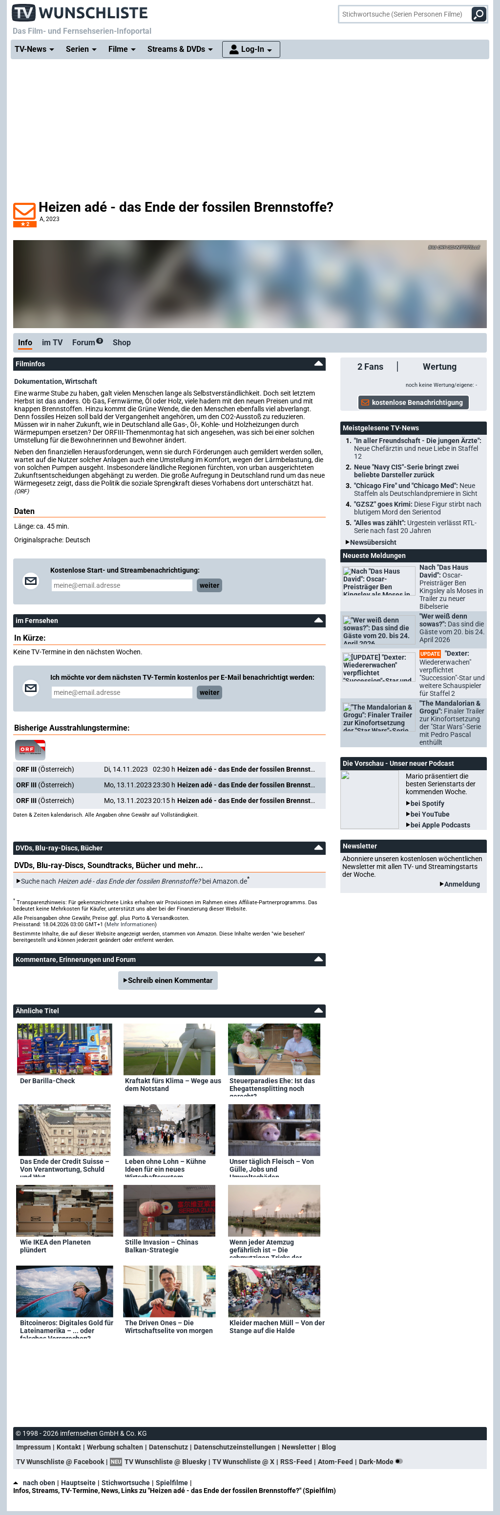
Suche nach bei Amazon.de (134, 881)
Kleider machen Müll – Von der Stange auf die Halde (277, 1327)
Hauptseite (78, 1483)
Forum (87, 342)
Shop (122, 342)
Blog (329, 1447)
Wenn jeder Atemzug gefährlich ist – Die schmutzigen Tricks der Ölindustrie (265, 1248)
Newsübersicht (373, 542)
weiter (209, 585)
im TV (52, 342)
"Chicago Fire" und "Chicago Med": (416, 489)
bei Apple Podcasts (440, 825)
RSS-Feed (296, 1462)
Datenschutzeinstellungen (235, 1447)
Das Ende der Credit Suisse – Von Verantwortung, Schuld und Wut (64, 1167)
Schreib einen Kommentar (170, 980)
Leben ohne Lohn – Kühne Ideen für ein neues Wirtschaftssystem (165, 1167)
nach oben (34, 1483)
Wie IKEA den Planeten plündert (55, 1246)
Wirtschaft (81, 381)
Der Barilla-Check (47, 1081)
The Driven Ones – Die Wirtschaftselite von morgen (169, 1327)
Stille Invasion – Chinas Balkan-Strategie (161, 1246)
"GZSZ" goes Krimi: (417, 508)
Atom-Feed (335, 1462)
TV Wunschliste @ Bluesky (166, 1462)
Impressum (33, 1447)
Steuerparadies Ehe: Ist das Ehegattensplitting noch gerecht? (272, 1086)
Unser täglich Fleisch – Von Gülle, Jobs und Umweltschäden (271, 1167)
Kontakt (69, 1447)
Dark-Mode (383, 1462)
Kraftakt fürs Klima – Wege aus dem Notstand (173, 1084)
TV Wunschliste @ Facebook (60, 1462)
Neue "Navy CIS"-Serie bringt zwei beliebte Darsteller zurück (406, 471)
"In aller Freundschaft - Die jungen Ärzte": (417, 448)
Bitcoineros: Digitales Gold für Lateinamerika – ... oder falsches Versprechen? (66, 1328)
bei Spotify (427, 803)
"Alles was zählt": (415, 527)
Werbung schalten (115, 1447)
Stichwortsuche (126, 1483)
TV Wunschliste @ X (243, 1462)
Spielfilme (172, 1483)
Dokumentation (38, 381)
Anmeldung (462, 884)
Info (25, 342)
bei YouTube (430, 814)
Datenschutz (168, 1447)
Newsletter (299, 1447)
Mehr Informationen (130, 924)
